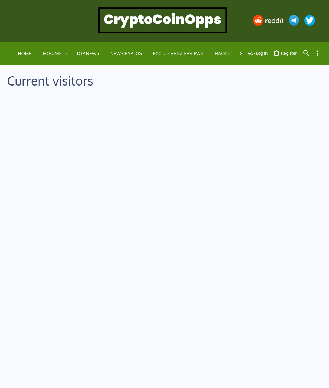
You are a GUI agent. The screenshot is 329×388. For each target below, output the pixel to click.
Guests (81, 107)
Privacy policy (261, 378)
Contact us (124, 325)
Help (282, 378)
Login (226, 299)
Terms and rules (228, 378)
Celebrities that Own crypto (90, 160)
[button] (66, 53)
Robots (106, 107)
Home (119, 299)
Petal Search (70, 125)
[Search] (306, 53)
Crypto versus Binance (85, 132)
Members (53, 107)
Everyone (22, 107)
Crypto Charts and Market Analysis (96, 215)
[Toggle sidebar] (317, 53)
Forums (121, 312)
